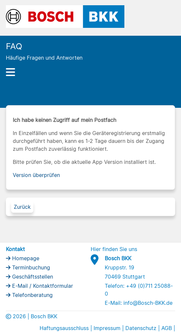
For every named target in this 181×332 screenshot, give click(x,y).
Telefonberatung (31, 295)
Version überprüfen (36, 175)
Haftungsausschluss (64, 328)
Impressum (107, 328)
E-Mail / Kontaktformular (41, 286)
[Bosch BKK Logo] (65, 16)
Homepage (24, 258)
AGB (166, 328)
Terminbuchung (30, 267)
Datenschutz (140, 328)
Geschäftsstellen (31, 276)
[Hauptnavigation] (90, 72)
